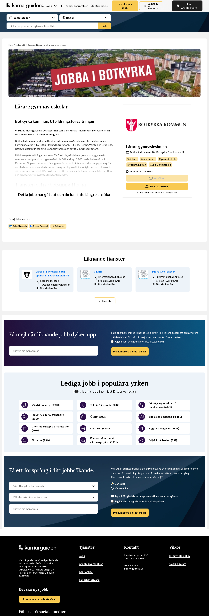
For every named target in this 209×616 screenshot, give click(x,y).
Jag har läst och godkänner (139, 341)
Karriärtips (101, 5)
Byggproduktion (136, 164)
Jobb (82, 555)
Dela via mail (58, 226)
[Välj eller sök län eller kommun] (50, 497)
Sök (105, 25)
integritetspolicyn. (154, 501)
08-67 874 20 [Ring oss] (131, 565)
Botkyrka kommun (138, 152)
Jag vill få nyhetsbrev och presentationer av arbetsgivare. (146, 496)
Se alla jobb (104, 300)
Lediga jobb (20, 45)
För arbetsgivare (89, 579)
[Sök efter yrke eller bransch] (50, 486)
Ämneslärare (148, 158)
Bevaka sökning (157, 186)
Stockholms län (176, 152)
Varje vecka (121, 488)
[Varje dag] (112, 484)
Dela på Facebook (39, 226)
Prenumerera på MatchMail (129, 351)
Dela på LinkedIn (18, 226)
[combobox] (59, 21)
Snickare (132, 158)
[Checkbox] (112, 341)
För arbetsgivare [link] (186, 5)
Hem (10, 45)
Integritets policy (179, 555)
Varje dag (120, 483)
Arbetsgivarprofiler (76, 5)
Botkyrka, (162, 152)
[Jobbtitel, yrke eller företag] (53, 26)
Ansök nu (157, 178)
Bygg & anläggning (35, 45)
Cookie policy (177, 563)
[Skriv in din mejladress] (53, 351)
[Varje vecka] (112, 488)
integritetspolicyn (154, 341)
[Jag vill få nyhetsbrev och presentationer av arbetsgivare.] (112, 496)
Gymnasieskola (167, 158)
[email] (53, 509)
